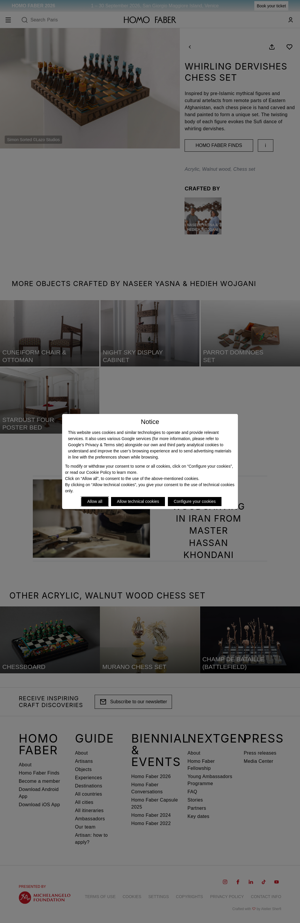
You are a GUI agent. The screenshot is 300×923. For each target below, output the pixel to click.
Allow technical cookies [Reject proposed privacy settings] (138, 501)
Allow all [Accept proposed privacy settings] (94, 501)
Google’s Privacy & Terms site (95, 444)
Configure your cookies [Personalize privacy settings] (195, 501)
